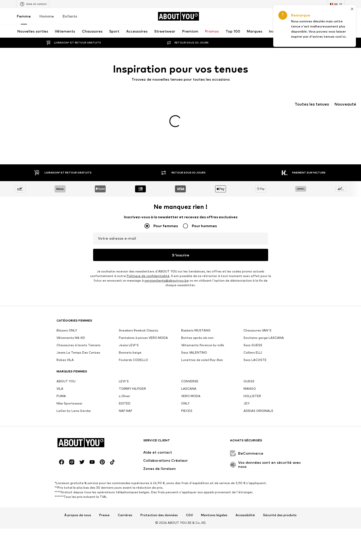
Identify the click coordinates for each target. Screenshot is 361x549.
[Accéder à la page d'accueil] (178, 16)
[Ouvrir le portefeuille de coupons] (285, 16)
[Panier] (342, 16)
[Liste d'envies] (327, 16)
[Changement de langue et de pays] (336, 4)
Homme (46, 16)
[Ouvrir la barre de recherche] (295, 31)
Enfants (70, 16)
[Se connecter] (299, 16)
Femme (24, 16)
